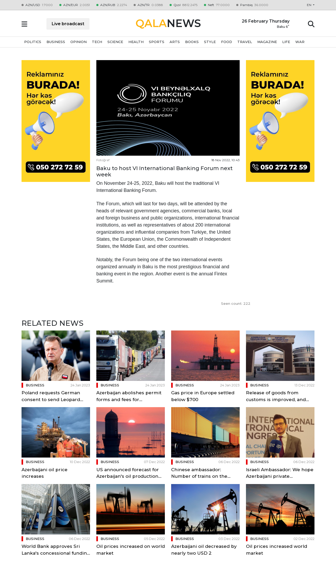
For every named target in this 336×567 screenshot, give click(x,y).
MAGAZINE (267, 42)
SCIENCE (115, 42)
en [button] (309, 5)
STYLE (210, 42)
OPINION (78, 42)
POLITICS (32, 42)
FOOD (226, 42)
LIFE (286, 42)
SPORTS (156, 42)
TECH (97, 42)
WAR (299, 42)
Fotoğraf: (103, 160)
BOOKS (192, 42)
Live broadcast (68, 23)
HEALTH (136, 42)
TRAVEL (244, 42)
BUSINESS (55, 42)
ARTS (175, 42)
